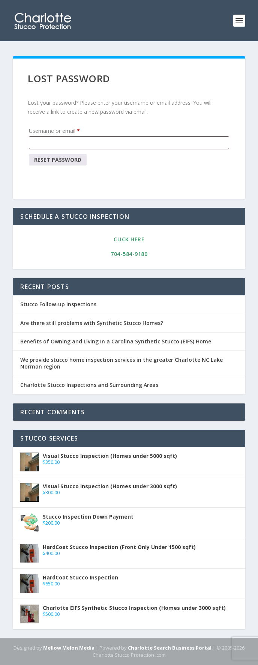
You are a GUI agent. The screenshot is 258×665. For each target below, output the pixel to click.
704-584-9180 (129, 253)
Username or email (56, 131)
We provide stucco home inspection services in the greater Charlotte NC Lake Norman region (121, 363)
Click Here (129, 239)
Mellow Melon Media (68, 647)
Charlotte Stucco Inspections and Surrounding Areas (89, 384)
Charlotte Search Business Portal (170, 647)
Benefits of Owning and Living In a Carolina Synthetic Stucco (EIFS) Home (115, 341)
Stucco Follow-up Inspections (58, 304)
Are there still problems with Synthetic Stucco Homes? (91, 322)
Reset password (57, 159)
